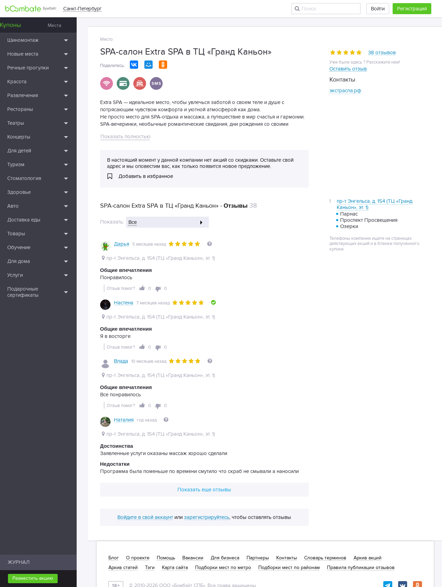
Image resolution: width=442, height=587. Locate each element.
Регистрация (412, 9)
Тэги (150, 510)
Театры (27, 123)
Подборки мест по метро (223, 510)
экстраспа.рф (345, 90)
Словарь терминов (325, 500)
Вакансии (192, 500)
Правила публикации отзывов (361, 510)
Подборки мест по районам (289, 510)
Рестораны (32, 109)
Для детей (30, 151)
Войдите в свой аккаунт (145, 459)
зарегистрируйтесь (206, 459)
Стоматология (35, 178)
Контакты (286, 500)
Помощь (166, 500)
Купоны (21, 25)
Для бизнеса (225, 500)
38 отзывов (382, 52)
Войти (378, 9)
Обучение (30, 247)
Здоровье (30, 192)
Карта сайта (175, 510)
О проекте (138, 500)
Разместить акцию (44, 578)
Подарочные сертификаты (34, 292)
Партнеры (258, 500)
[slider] (345, 52)
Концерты (30, 137)
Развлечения (34, 95)
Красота (28, 81)
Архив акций (368, 500)
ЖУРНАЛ (30, 562)
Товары (28, 233)
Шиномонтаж (34, 40)
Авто (24, 206)
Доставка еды (35, 220)
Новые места (34, 54)
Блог (113, 500)
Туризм (27, 164)
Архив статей (123, 510)
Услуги (26, 275)
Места (66, 25)
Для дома (30, 261)
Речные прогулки (39, 68)
